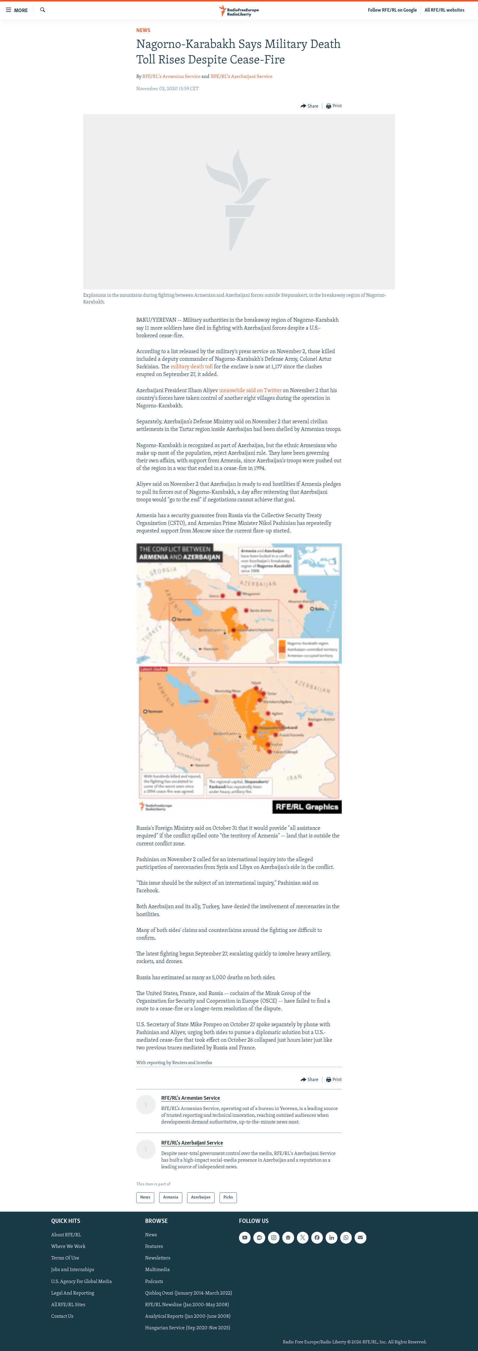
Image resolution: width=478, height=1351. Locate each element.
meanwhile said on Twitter (250, 391)
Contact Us (62, 1316)
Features (154, 1246)
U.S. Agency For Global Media (81, 1281)
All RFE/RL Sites (68, 1304)
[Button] (310, 106)
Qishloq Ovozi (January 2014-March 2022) (188, 1293)
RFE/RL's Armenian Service (171, 76)
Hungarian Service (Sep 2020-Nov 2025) (187, 1327)
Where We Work (68, 1246)
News (143, 31)
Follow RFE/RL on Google (392, 10)
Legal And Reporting (72, 1293)
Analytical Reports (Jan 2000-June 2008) (188, 1316)
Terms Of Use (65, 1258)
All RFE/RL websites (445, 10)
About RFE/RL (66, 1235)
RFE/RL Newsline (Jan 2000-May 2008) (187, 1304)
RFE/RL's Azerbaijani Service (242, 76)
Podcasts (154, 1281)
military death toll (192, 367)
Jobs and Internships (72, 1269)
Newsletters (157, 1258)
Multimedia (157, 1269)
